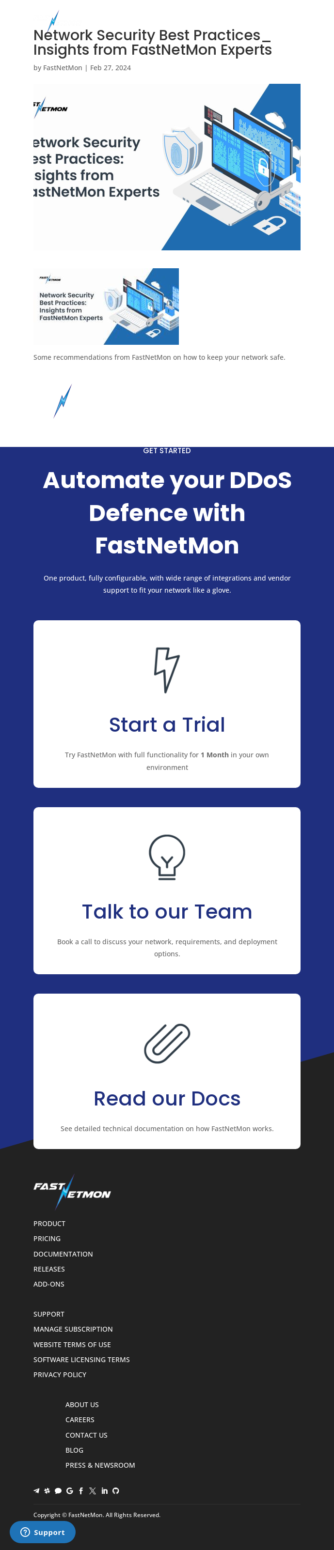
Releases (49, 1269)
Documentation (63, 1254)
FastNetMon (62, 67)
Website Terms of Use (72, 1345)
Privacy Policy (59, 1375)
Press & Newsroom (100, 1465)
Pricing (47, 1239)
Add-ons (48, 1284)
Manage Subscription (73, 1329)
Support (48, 1314)
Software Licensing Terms (81, 1360)
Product (49, 1224)
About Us (82, 1405)
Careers (80, 1420)
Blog (74, 1450)
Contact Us (86, 1435)
